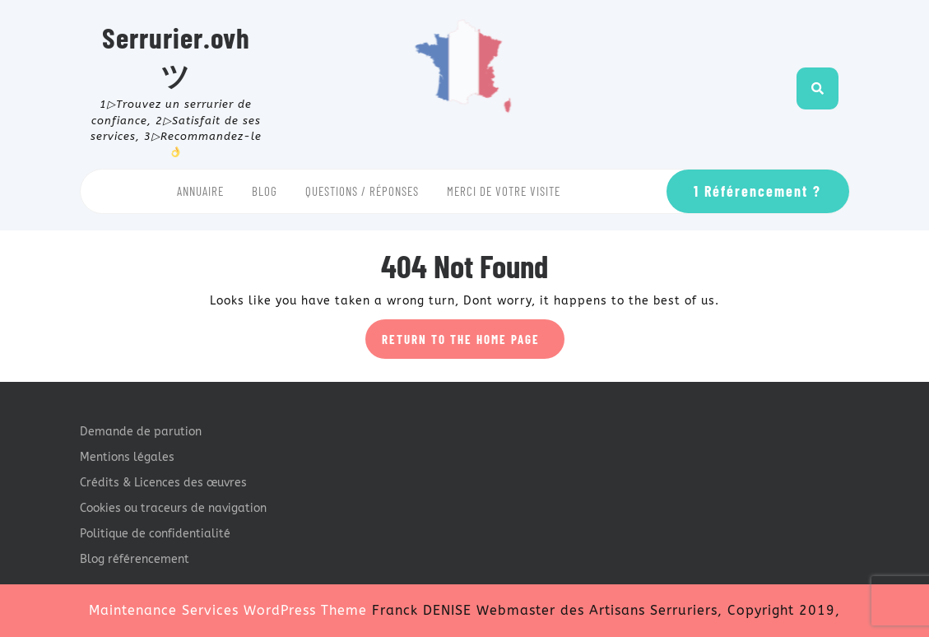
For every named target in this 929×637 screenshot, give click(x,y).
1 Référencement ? (757, 191)
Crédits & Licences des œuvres (163, 483)
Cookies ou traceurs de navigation (173, 508)
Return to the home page (473, 344)
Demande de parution (141, 432)
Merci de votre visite (503, 191)
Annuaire (200, 191)
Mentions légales (127, 457)
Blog (264, 191)
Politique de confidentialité (155, 534)
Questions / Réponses (362, 191)
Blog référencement (134, 559)
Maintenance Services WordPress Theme (228, 610)
